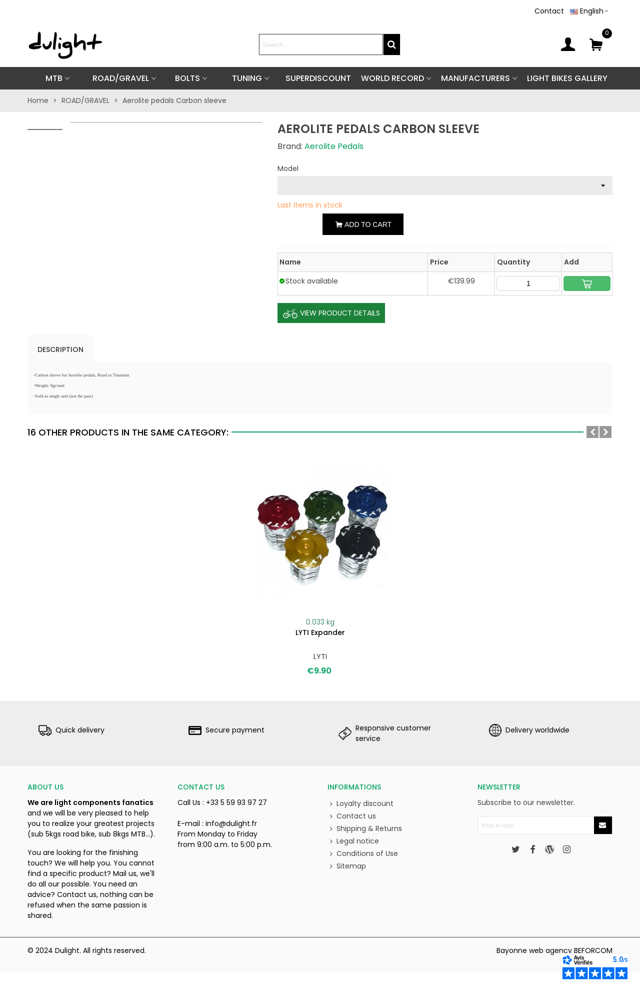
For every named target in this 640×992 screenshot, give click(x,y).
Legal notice (353, 841)
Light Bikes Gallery (567, 78)
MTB (54, 78)
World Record (392, 78)
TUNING (247, 78)
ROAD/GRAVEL (120, 78)
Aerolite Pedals (334, 146)
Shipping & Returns (365, 829)
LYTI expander (320, 633)
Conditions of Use (363, 853)
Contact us (352, 816)
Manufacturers (475, 78)
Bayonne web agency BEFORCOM (554, 951)
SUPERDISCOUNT (318, 78)
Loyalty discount (361, 803)
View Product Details (331, 313)
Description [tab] (61, 349)
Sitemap (347, 866)
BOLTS (187, 78)
